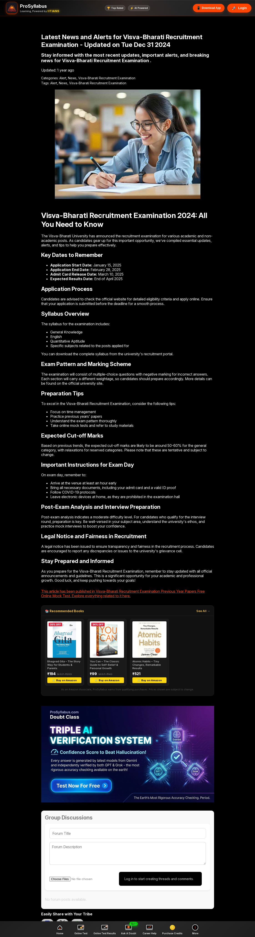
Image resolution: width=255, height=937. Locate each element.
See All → (203, 611)
